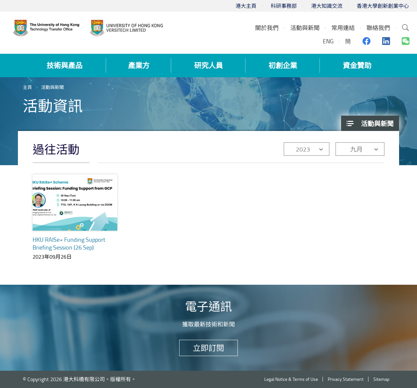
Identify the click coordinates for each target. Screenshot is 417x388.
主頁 (27, 87)
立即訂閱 (208, 347)
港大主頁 (246, 5)
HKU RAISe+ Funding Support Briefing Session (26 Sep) (69, 243)
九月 (356, 149)
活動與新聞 (52, 87)
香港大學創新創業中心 (383, 5)
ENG (328, 41)
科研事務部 (284, 5)
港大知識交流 (326, 5)
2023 (303, 149)
